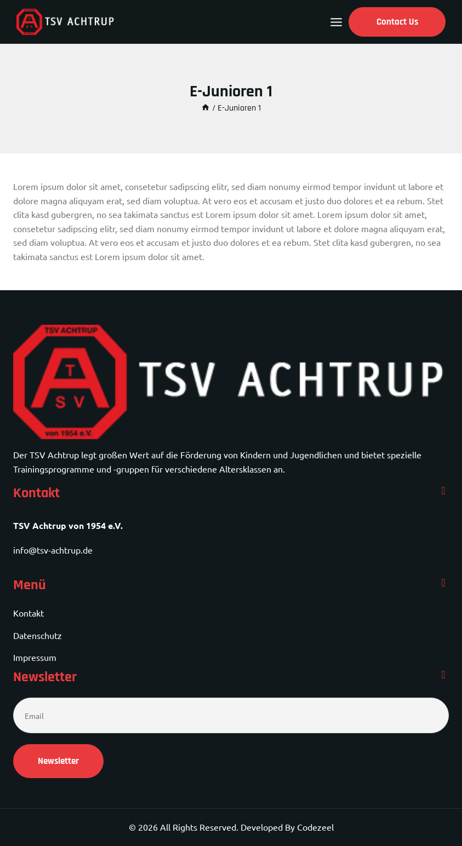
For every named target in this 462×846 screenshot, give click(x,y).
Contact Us (397, 22)
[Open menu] (336, 22)
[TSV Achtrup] (65, 21)
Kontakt (28, 612)
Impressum (34, 657)
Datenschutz (37, 635)
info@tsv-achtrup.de (53, 549)
